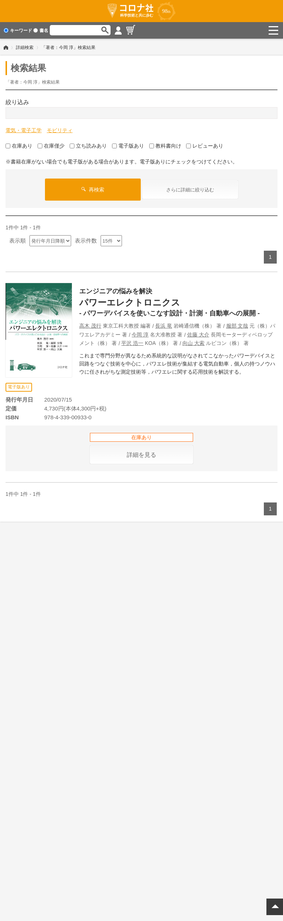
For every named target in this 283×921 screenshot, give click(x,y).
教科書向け (165, 146)
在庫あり (19, 146)
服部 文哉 (237, 326)
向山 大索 (193, 343)
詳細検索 (25, 47)
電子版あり (128, 146)
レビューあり (204, 146)
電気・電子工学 (24, 130)
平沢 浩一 (132, 343)
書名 (40, 30)
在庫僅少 (51, 146)
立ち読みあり (88, 146)
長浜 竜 (163, 326)
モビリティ (60, 130)
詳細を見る (141, 455)
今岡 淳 (140, 335)
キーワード (18, 30)
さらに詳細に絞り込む (190, 190)
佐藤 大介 (198, 335)
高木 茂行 (90, 326)
